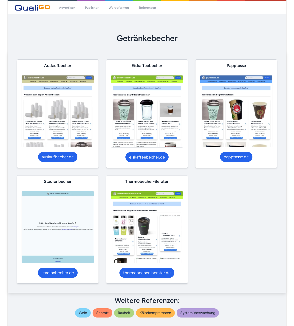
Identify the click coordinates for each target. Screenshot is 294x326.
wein (83, 313)
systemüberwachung (197, 313)
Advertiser (67, 8)
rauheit (124, 313)
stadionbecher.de (58, 272)
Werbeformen (119, 8)
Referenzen (147, 8)
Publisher (92, 8)
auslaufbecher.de (58, 156)
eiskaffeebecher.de (147, 157)
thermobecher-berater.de (147, 272)
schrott (102, 313)
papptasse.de (236, 156)
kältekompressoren (155, 313)
